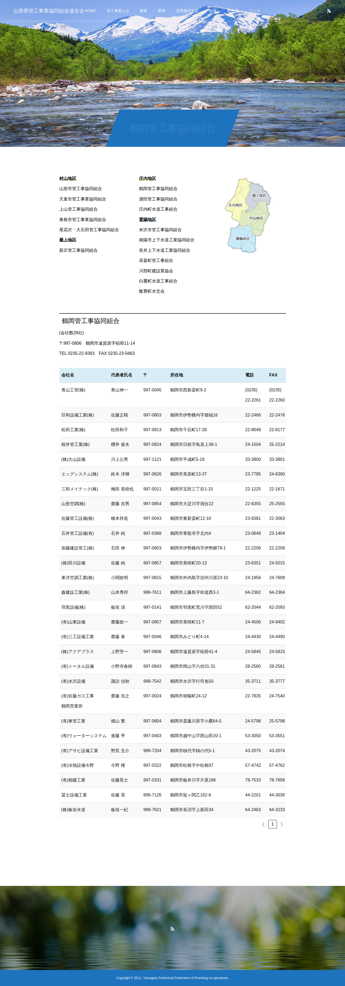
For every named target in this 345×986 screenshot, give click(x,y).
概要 (143, 11)
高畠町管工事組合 (156, 260)
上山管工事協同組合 (78, 209)
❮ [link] (263, 824)
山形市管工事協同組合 (80, 188)
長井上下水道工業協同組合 (164, 250)
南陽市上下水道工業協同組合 (167, 240)
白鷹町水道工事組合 (158, 281)
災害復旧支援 (187, 11)
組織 (213, 11)
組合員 (233, 11)
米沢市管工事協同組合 (160, 229)
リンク (254, 11)
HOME (90, 11)
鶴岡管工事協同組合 (158, 188)
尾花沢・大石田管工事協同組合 (89, 229)
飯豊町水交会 (152, 291)
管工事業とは (118, 11)
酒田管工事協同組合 (158, 199)
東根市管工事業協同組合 (82, 219)
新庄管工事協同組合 (78, 250)
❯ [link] (281, 824)
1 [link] (272, 824)
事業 (161, 11)
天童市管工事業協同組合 (82, 199)
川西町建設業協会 (156, 271)
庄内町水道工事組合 (158, 209)
